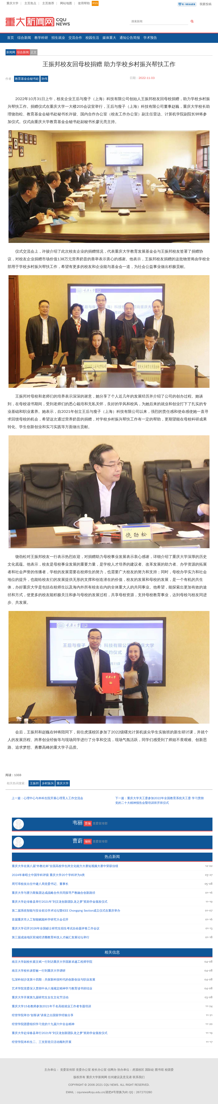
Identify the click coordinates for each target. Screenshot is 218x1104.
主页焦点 (30, 3)
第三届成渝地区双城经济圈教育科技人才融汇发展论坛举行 (50, 937)
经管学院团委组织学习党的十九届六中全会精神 (43, 1024)
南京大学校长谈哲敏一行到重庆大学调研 (39, 970)
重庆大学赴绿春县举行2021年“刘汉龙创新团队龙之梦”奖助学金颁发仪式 (60, 902)
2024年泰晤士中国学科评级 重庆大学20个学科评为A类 (48, 875)
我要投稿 (194, 4)
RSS (95, 3)
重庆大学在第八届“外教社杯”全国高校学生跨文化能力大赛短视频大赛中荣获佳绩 (65, 866)
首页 (10, 38)
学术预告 (150, 38)
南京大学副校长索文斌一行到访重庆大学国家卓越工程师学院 (52, 962)
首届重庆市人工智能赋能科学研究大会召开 (40, 919)
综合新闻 (24, 38)
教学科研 (41, 38)
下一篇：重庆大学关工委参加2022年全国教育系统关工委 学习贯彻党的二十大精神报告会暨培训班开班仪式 (159, 800)
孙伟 (44, 79)
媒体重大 (109, 38)
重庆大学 (13, 3)
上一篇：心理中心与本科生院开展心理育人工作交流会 (47, 798)
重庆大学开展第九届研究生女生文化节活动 (40, 997)
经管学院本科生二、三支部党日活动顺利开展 (42, 1042)
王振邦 (34, 783)
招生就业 (58, 38)
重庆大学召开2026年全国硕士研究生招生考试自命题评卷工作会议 (56, 928)
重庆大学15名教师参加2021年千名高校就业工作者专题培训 (51, 1006)
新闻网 (10, 52)
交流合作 (75, 38)
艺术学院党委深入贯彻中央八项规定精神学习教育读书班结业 (52, 988)
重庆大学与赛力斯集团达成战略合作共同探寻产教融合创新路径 (53, 893)
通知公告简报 (130, 38)
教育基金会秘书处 (27, 79)
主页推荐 (48, 3)
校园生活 (92, 38)
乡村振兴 (48, 783)
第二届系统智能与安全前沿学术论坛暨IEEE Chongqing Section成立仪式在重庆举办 (66, 910)
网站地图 (66, 3)
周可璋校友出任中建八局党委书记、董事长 (40, 884)
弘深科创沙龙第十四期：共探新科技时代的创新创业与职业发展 (53, 979)
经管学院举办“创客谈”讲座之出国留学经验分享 (42, 1015)
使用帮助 (84, 3)
